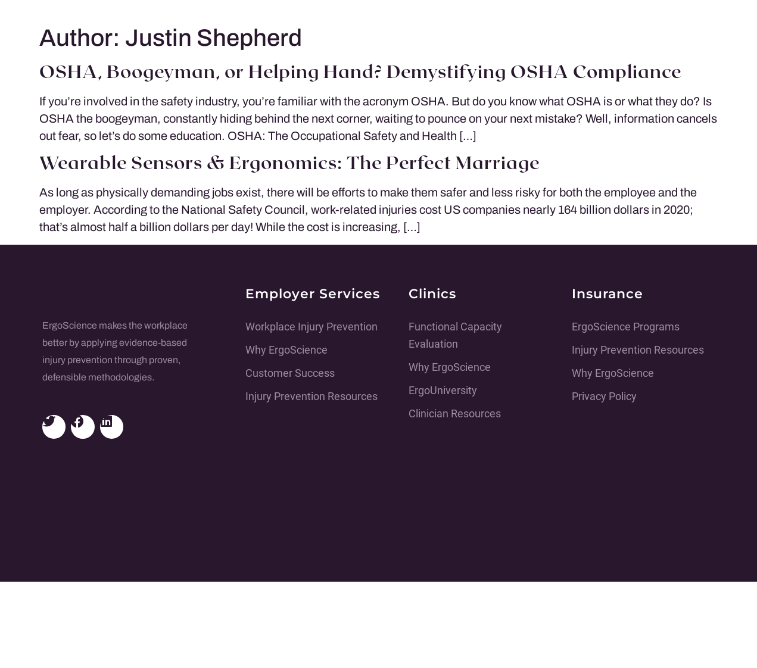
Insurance (607, 294)
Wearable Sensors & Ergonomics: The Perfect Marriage (289, 164)
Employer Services (312, 294)
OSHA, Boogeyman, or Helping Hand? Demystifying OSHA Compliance (360, 73)
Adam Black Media (342, 646)
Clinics (432, 294)
